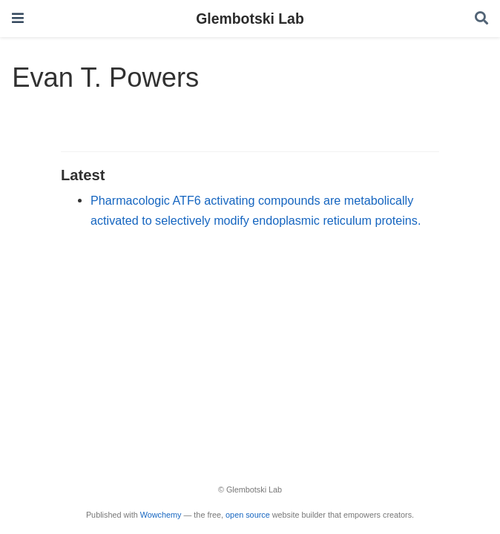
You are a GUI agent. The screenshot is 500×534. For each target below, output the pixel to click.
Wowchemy (161, 514)
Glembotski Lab (249, 18)
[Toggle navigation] (18, 18)
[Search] (481, 18)
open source (248, 514)
